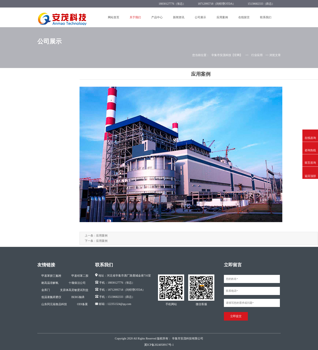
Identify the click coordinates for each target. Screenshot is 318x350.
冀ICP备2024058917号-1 (159, 344)
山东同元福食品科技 (54, 304)
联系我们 (265, 17)
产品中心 (157, 17)
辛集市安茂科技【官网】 (227, 55)
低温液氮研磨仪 (51, 297)
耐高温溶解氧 (49, 282)
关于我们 (135, 17)
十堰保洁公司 (77, 282)
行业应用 (257, 55)
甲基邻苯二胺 (79, 275)
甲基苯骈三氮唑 (51, 275)
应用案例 (222, 17)
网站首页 (113, 17)
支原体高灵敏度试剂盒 (74, 290)
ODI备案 (82, 304)
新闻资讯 (178, 17)
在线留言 (244, 17)
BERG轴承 (78, 297)
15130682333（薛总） (261, 3)
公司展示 (200, 17)
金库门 (45, 290)
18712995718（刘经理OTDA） (216, 3)
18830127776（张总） (172, 3)
